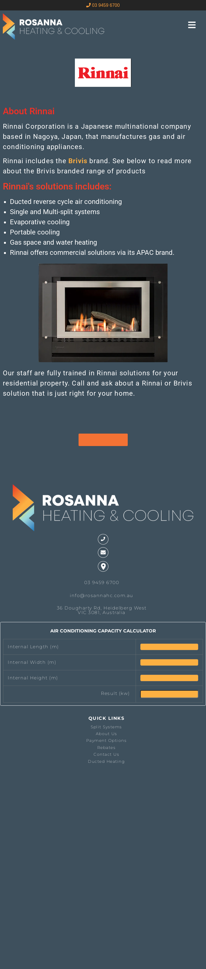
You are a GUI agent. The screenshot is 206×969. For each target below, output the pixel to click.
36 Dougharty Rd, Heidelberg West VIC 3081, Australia (102, 610)
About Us (106, 733)
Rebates (106, 747)
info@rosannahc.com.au (101, 595)
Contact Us (106, 754)
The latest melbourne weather (32, 829)
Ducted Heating (106, 761)
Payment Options (106, 740)
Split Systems (106, 726)
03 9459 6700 (103, 5)
